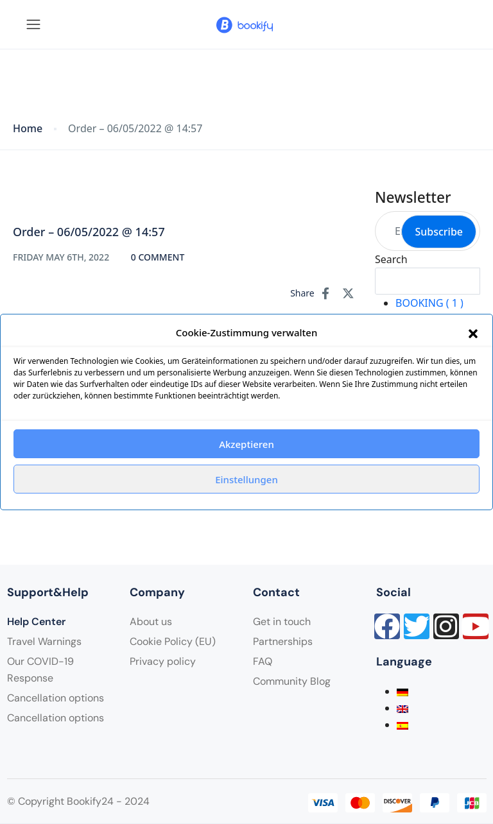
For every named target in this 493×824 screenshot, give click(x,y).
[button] (473, 332)
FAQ (262, 661)
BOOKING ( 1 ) (429, 303)
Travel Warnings (44, 641)
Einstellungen (246, 479)
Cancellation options (55, 698)
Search (391, 259)
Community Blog (292, 681)
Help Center (36, 621)
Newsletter (413, 197)
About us (151, 621)
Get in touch (282, 621)
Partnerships (283, 641)
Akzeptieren (246, 444)
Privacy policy (163, 661)
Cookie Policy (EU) (173, 641)
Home (27, 128)
